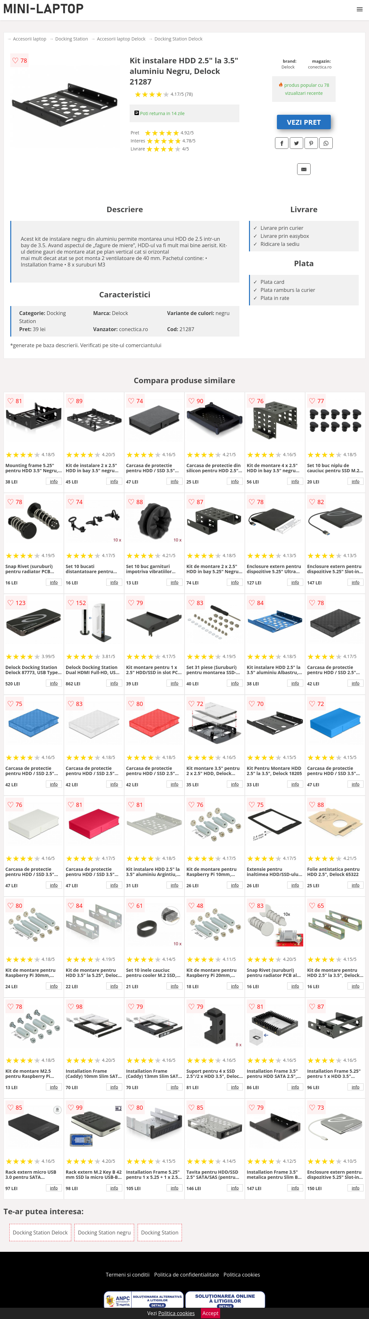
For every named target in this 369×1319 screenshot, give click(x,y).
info (54, 481)
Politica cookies (242, 1274)
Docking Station (71, 39)
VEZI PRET (304, 122)
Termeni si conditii (128, 1274)
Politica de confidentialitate (186, 1274)
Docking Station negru (104, 1232)
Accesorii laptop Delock (121, 39)
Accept (210, 1313)
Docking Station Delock (178, 39)
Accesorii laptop (30, 39)
